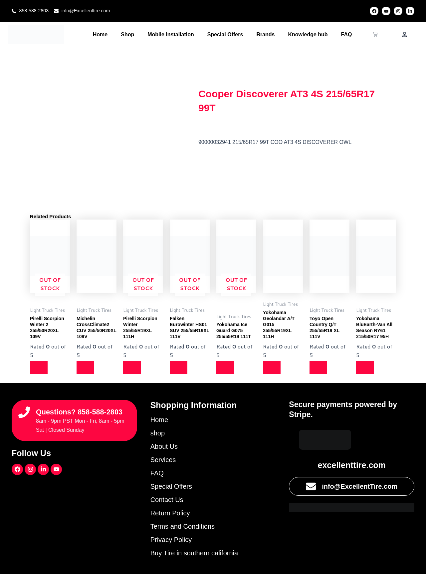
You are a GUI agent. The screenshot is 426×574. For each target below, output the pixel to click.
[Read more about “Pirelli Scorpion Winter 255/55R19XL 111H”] (133, 367)
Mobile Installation (170, 34)
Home (100, 34)
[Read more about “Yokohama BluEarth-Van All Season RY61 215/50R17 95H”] (366, 367)
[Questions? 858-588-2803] (24, 407)
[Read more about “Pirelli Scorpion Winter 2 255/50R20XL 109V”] (40, 367)
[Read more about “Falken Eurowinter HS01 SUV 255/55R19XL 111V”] (180, 367)
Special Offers (225, 34)
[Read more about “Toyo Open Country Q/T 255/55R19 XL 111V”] (319, 367)
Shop (127, 34)
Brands (265, 34)
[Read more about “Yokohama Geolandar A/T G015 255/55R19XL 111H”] (273, 367)
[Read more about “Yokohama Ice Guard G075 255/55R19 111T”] (226, 367)
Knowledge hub (308, 34)
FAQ (346, 34)
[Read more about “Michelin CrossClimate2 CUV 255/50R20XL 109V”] (87, 367)
